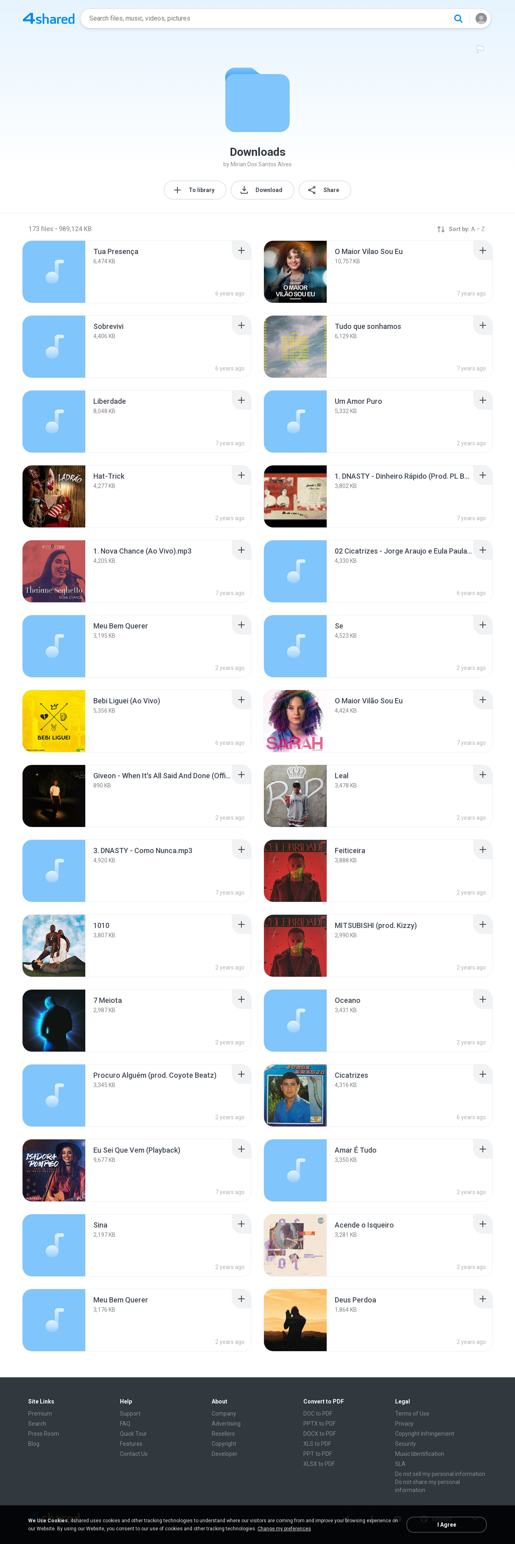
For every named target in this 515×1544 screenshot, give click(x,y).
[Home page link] (48, 18)
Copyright (224, 1444)
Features (131, 1444)
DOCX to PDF (319, 1433)
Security (405, 1444)
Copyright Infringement (424, 1433)
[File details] (54, 272)
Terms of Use (412, 1413)
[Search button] (458, 18)
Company (224, 1413)
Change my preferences (284, 1529)
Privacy (404, 1423)
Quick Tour (133, 1433)
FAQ (125, 1423)
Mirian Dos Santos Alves (261, 164)
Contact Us (134, 1454)
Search (37, 1423)
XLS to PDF (317, 1444)
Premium (40, 1413)
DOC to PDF (317, 1413)
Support (130, 1413)
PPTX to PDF (319, 1423)
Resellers (223, 1433)
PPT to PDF (317, 1454)
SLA (400, 1464)
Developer (224, 1454)
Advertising (226, 1423)
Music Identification (419, 1454)
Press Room (43, 1433)
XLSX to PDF (319, 1464)
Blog (33, 1444)
